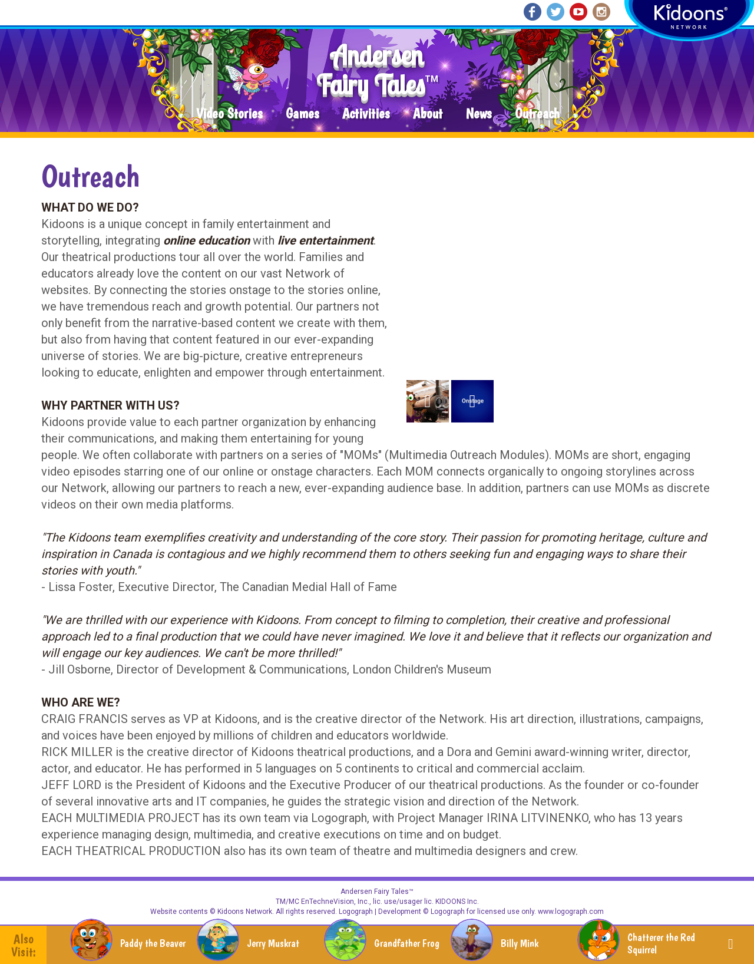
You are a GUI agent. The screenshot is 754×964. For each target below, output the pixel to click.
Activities (365, 114)
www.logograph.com (570, 911)
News (478, 114)
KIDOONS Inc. (457, 901)
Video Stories (229, 114)
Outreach (537, 114)
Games (302, 114)
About (427, 114)
